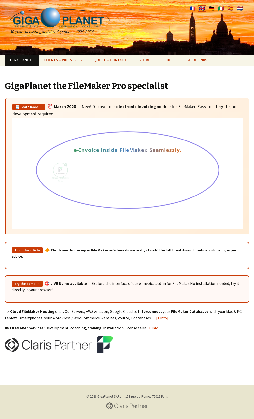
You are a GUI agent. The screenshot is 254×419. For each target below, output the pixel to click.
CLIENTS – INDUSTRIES (64, 60)
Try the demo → (27, 283)
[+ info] (162, 318)
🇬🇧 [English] (202, 8)
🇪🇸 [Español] (230, 8)
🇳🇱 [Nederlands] (240, 8)
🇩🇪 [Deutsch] (212, 8)
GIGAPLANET (22, 60)
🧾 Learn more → (28, 107)
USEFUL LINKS (197, 60)
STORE (145, 60)
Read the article (27, 250)
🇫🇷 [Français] (193, 8)
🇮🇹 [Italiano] (221, 8)
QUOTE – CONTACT (111, 60)
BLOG (168, 60)
